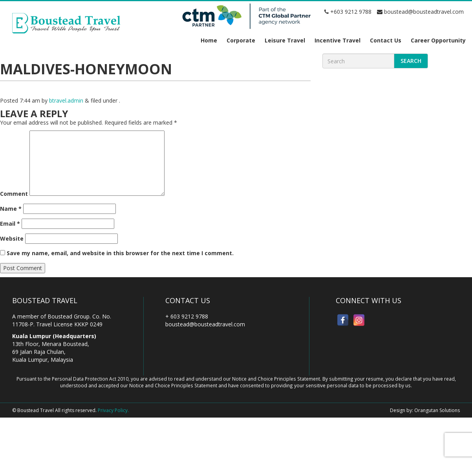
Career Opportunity (438, 40)
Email (10, 223)
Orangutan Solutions (437, 410)
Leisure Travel (285, 40)
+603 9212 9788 (347, 11)
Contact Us (385, 40)
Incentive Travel (337, 40)
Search (411, 60)
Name (11, 208)
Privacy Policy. (113, 410)
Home (209, 40)
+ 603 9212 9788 (186, 316)
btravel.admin (66, 100)
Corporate (241, 40)
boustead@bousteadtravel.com (420, 11)
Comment (14, 193)
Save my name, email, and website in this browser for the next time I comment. (120, 253)
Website (12, 238)
